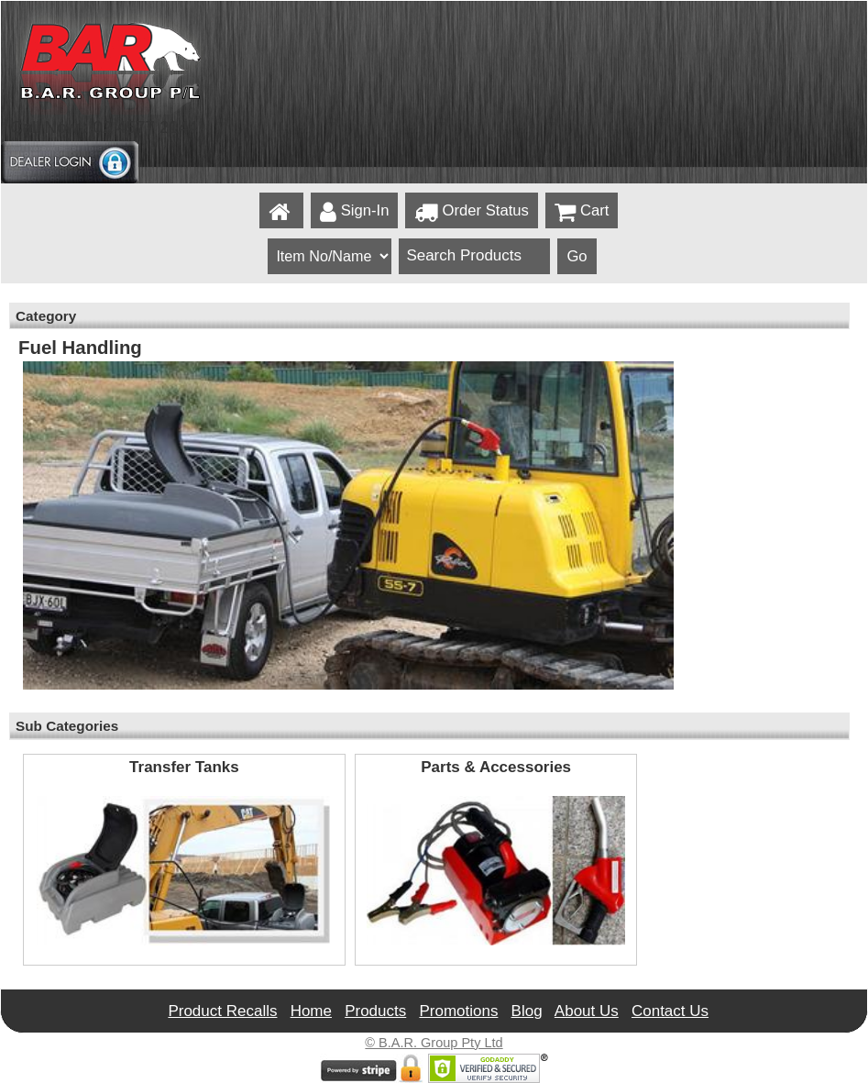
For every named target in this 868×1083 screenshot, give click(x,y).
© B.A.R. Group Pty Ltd (433, 1042)
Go (576, 256)
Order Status (471, 212)
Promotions (458, 1011)
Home (311, 1011)
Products (375, 1011)
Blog (527, 1011)
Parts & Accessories (496, 767)
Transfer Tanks (184, 767)
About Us (587, 1011)
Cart (582, 212)
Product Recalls (222, 1011)
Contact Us (670, 1011)
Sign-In (355, 212)
